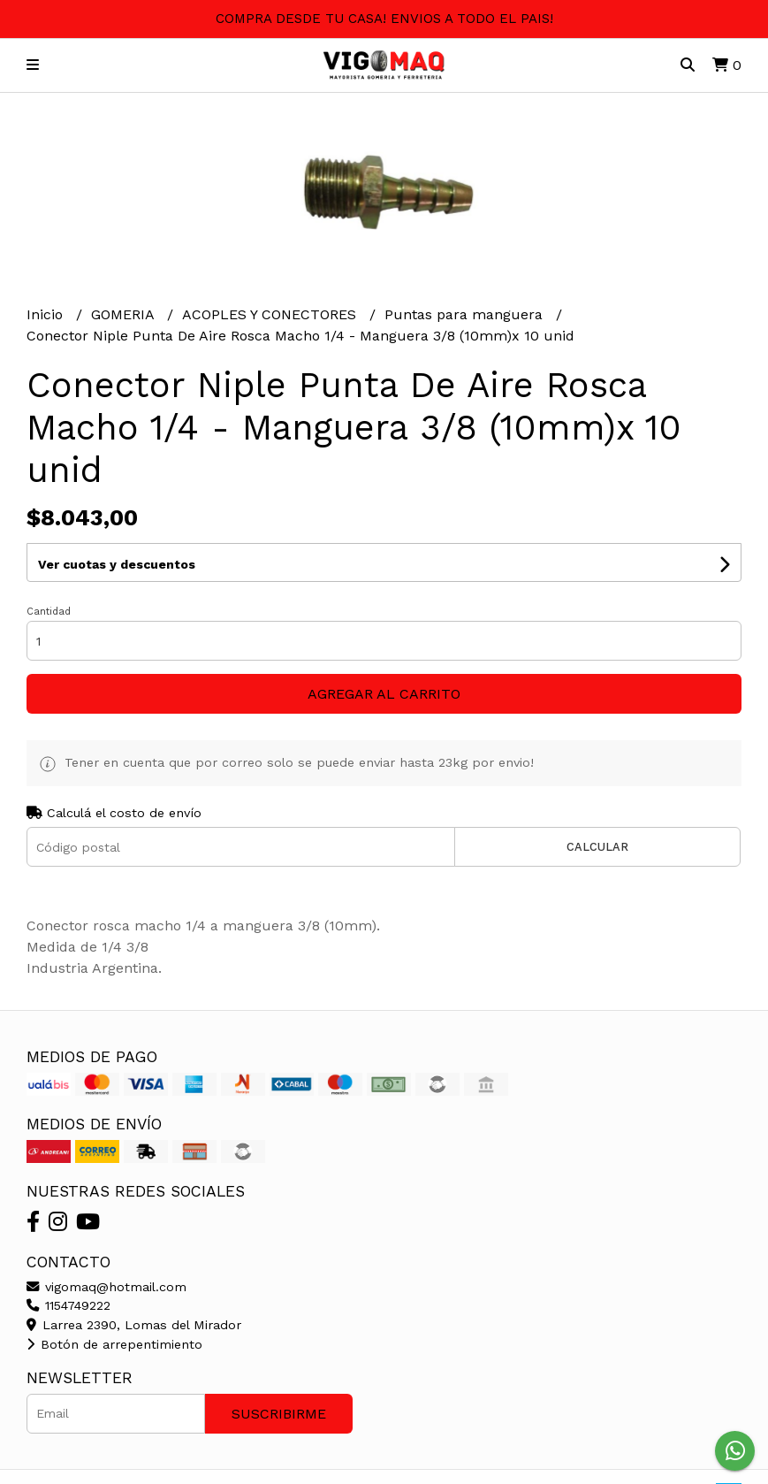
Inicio (47, 314)
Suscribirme (279, 1413)
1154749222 (68, 1305)
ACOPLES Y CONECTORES (271, 314)
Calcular (597, 846)
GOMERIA (124, 314)
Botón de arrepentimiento (114, 1344)
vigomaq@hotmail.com (106, 1287)
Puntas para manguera (465, 314)
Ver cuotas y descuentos (116, 564)
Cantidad (49, 611)
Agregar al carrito (384, 693)
